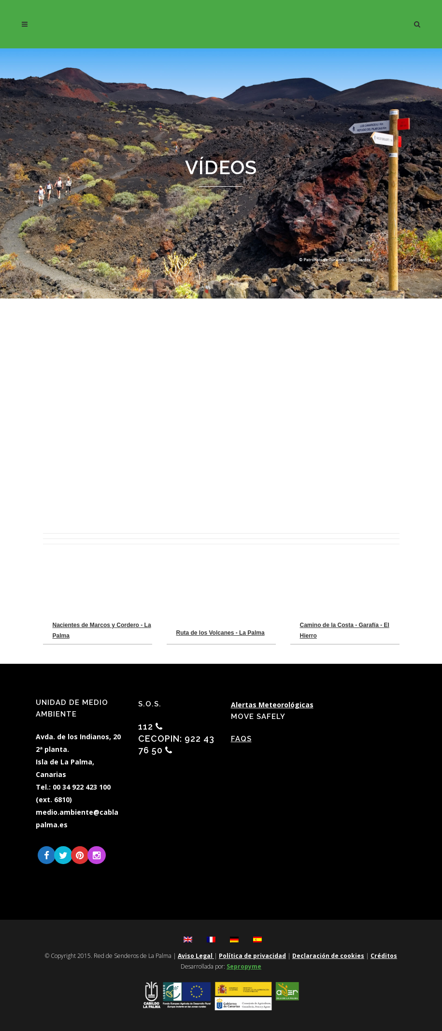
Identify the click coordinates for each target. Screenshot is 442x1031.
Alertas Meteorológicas (272, 704)
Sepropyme (244, 966)
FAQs (241, 738)
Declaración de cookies (328, 956)
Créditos (384, 956)
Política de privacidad (252, 956)
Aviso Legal (196, 956)
